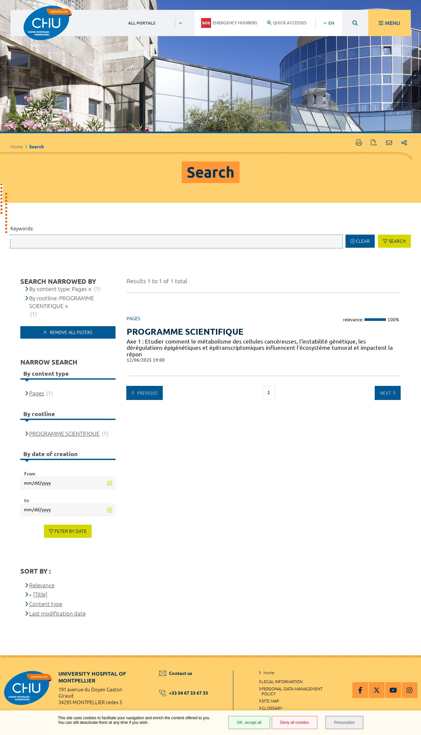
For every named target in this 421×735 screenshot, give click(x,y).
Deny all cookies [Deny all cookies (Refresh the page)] (294, 722)
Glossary (272, 708)
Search (397, 241)
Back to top (409, 668)
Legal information (282, 681)
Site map (270, 701)
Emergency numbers (229, 23)
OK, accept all (249, 722)
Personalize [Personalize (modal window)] (344, 722)
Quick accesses (286, 22)
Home (17, 146)
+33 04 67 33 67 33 (183, 693)
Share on (404, 143)
